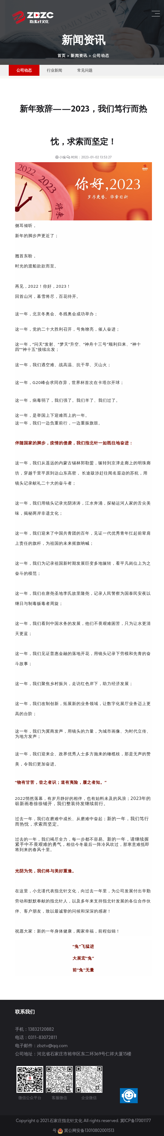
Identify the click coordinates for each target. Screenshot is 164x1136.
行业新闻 (54, 70)
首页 (61, 55)
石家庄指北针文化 (67, 1120)
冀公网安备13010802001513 (89, 1130)
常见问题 (85, 70)
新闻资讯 (79, 55)
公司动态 (101, 55)
